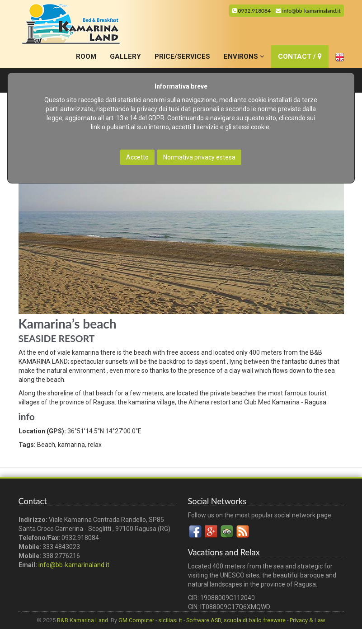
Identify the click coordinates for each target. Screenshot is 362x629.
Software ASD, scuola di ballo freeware (236, 620)
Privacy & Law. (308, 620)
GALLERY (125, 61)
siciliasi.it (170, 620)
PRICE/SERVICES (182, 61)
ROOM (86, 61)
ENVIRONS (244, 61)
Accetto (137, 157)
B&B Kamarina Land (82, 620)
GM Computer (136, 620)
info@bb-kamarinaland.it (73, 564)
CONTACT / (300, 61)
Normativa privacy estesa (199, 157)
